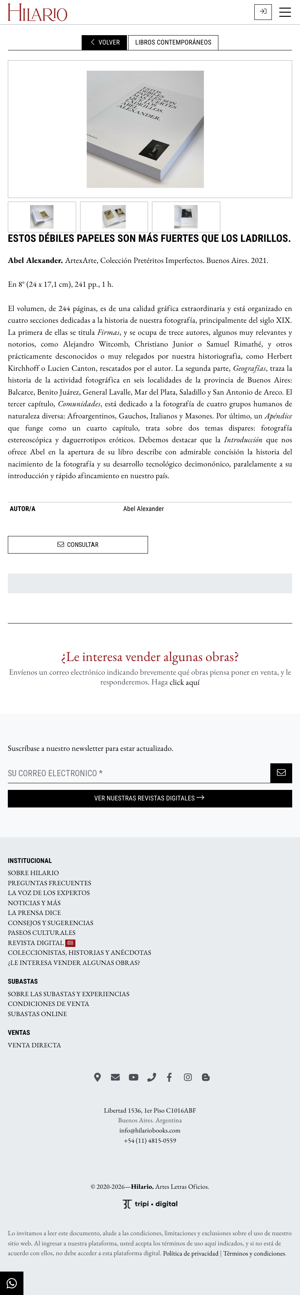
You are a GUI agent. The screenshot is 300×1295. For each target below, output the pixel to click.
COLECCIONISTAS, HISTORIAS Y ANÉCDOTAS (79, 952)
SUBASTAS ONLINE (37, 1013)
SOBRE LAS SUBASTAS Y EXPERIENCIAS (68, 994)
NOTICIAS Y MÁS (34, 902)
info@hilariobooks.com (150, 1130)
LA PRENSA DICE (34, 913)
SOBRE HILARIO (33, 873)
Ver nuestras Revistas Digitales (150, 798)
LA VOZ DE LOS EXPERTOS (49, 893)
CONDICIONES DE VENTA (48, 1004)
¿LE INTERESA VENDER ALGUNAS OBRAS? (74, 962)
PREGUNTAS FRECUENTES (49, 883)
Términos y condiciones (254, 1253)
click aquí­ (185, 682)
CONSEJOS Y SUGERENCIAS (50, 922)
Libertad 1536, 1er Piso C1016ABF (150, 1110)
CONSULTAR (78, 544)
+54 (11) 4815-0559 (150, 1140)
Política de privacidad (190, 1253)
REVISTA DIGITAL (41, 942)
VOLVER (104, 42)
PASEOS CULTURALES (41, 933)
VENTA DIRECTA (34, 1045)
